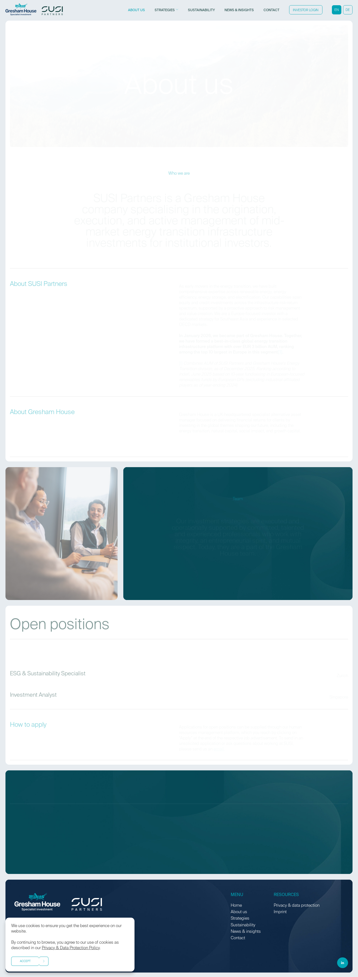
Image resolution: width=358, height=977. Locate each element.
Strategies (240, 918)
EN (336, 10)
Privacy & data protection (296, 905)
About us (239, 912)
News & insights (246, 932)
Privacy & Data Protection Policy (71, 948)
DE (348, 10)
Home (236, 905)
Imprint (280, 912)
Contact (238, 938)
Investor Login (305, 10)
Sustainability (243, 925)
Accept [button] (25, 961)
